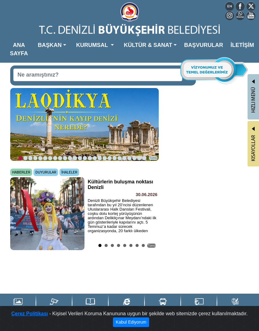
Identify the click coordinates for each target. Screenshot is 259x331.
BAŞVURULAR (203, 45)
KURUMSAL (93, 45)
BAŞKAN (50, 45)
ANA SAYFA (19, 49)
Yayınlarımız (90, 305)
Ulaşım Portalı (162, 305)
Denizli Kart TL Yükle (199, 305)
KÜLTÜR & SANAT (148, 45)
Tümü (153, 158)
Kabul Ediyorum (131, 322)
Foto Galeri (18, 305)
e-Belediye (126, 305)
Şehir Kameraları (54, 305)
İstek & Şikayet (235, 305)
